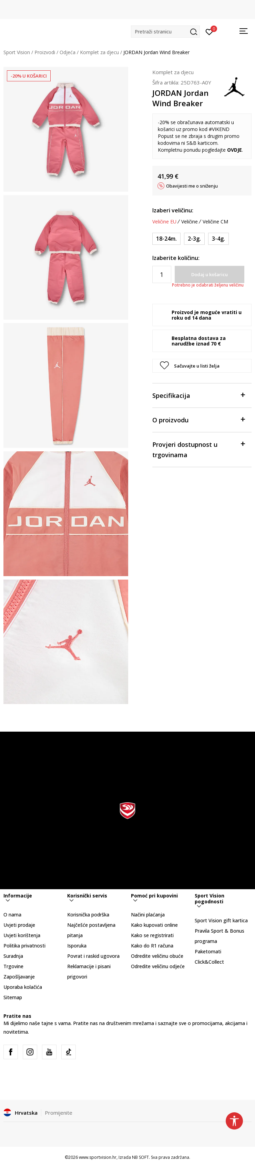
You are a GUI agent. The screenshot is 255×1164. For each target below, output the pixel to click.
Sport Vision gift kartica (221, 920)
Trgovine (13, 966)
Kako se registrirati (152, 935)
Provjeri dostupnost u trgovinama (198, 449)
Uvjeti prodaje (19, 925)
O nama (12, 914)
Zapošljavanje (19, 976)
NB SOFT (140, 1157)
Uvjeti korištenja (21, 935)
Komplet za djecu (99, 52)
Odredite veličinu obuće (157, 956)
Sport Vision (16, 52)
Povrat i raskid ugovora (93, 956)
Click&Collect (209, 962)
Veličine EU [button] (164, 221)
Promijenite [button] (58, 1112)
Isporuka (76, 945)
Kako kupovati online (154, 925)
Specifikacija (198, 395)
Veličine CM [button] (215, 221)
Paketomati (208, 951)
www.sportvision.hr (97, 1157)
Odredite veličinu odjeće (158, 966)
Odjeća (67, 52)
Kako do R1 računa (152, 945)
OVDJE (234, 150)
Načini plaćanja (148, 914)
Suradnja (13, 956)
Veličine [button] (189, 221)
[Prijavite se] (209, 31)
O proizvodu (198, 419)
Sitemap (12, 997)
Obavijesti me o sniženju (192, 186)
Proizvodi (44, 52)
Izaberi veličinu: (172, 210)
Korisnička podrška (88, 914)
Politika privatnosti (24, 945)
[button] (165, 32)
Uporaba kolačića (22, 987)
